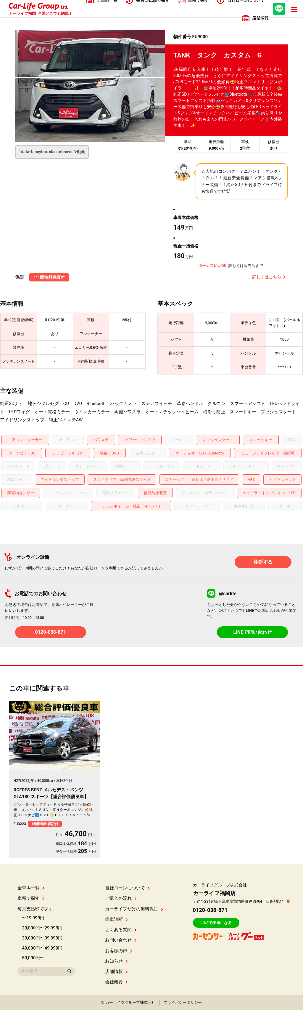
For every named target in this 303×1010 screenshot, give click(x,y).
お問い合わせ (121, 940)
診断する (263, 562)
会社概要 (116, 982)
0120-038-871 (50, 632)
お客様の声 (118, 950)
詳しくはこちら (269, 277)
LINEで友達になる (216, 923)
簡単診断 (116, 919)
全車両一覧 (31, 888)
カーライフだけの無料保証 (134, 909)
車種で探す (31, 898)
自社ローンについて (127, 888)
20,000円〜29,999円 (42, 928)
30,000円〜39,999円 (42, 938)
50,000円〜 (33, 958)
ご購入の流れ (121, 898)
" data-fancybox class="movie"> (52, 151)
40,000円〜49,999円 (42, 948)
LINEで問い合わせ (252, 632)
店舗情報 (116, 971)
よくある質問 (121, 929)
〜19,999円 (33, 918)
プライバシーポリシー (182, 1002)
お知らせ (116, 961)
